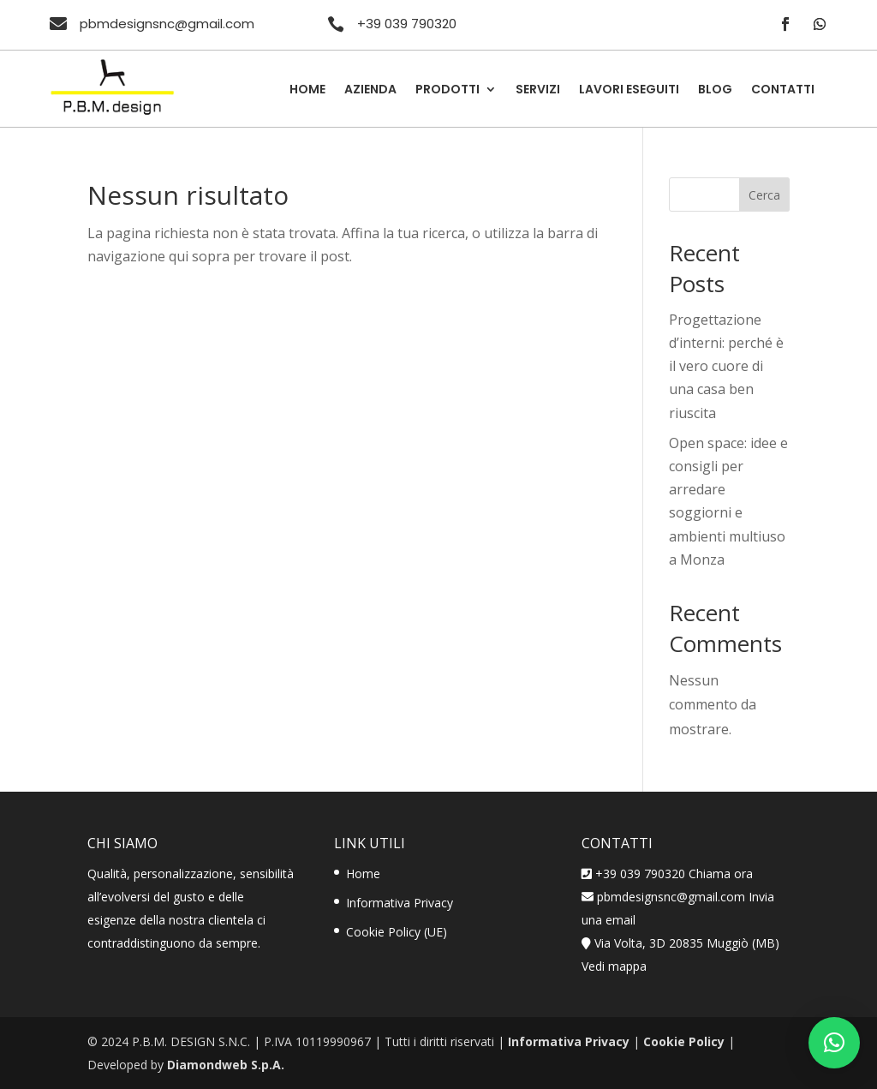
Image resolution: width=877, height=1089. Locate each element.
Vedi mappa (614, 966)
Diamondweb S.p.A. (225, 1064)
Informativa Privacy (399, 903)
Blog (715, 90)
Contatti (782, 90)
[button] (834, 1042)
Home (307, 90)
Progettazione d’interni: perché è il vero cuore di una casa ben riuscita (726, 366)
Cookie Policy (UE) (396, 932)
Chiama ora (721, 873)
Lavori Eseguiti (629, 90)
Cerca (764, 195)
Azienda (370, 90)
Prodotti (447, 90)
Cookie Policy (684, 1041)
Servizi (538, 90)
